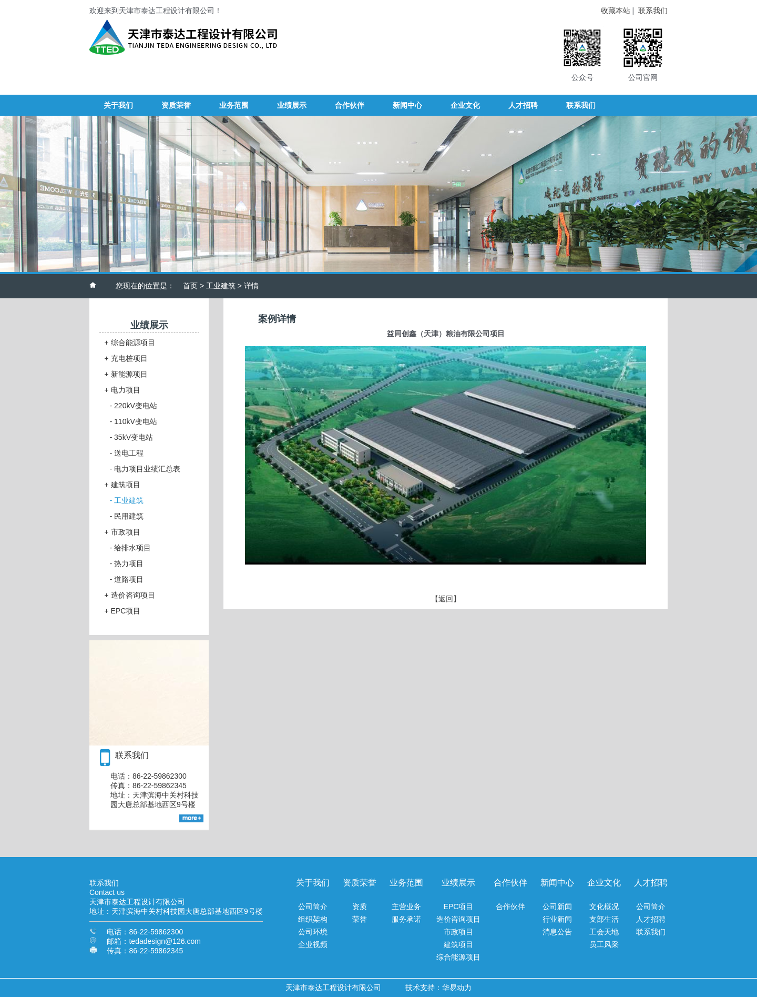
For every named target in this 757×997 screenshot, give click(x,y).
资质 (359, 906)
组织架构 (313, 919)
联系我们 (653, 10)
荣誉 (359, 919)
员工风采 (604, 944)
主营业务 (406, 906)
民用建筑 (127, 516)
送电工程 (127, 453)
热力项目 (127, 563)
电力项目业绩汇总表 (145, 469)
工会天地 (604, 932)
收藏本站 (615, 10)
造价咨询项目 (130, 595)
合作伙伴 (510, 906)
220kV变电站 (133, 405)
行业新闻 (557, 919)
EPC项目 (123, 611)
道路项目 (127, 579)
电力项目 (122, 390)
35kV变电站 (131, 437)
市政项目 (122, 532)
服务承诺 (406, 919)
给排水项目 (130, 547)
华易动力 (457, 987)
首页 (190, 285)
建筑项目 (122, 484)
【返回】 (446, 599)
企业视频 (313, 944)
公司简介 (313, 906)
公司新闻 (557, 906)
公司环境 (313, 932)
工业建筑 (221, 285)
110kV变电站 (133, 421)
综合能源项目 (130, 342)
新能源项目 (126, 374)
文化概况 (604, 906)
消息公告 (557, 932)
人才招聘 (651, 919)
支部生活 (604, 919)
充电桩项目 (126, 358)
